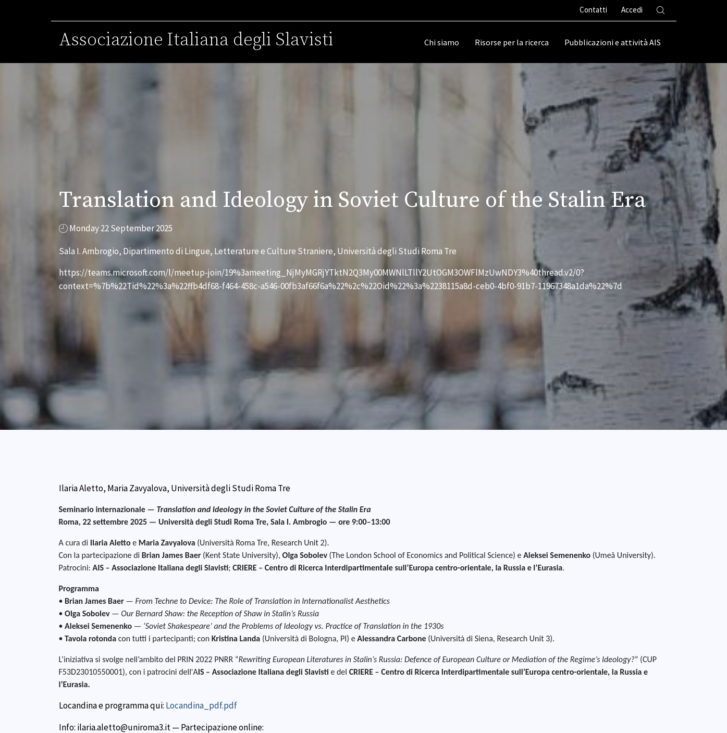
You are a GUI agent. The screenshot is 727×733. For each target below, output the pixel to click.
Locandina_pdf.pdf (201, 705)
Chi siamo (441, 42)
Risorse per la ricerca (512, 42)
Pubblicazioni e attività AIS (612, 42)
